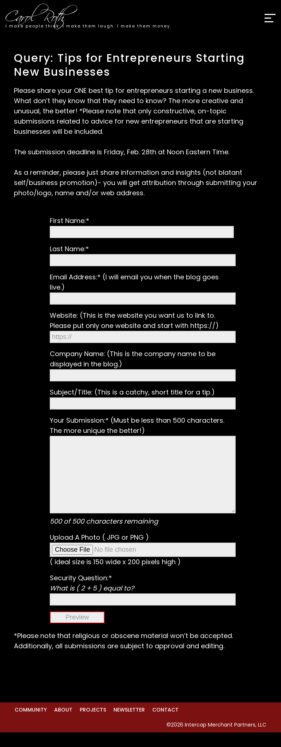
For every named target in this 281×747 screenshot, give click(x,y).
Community (31, 724)
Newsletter (129, 724)
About (63, 724)
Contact (165, 724)
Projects (93, 724)
